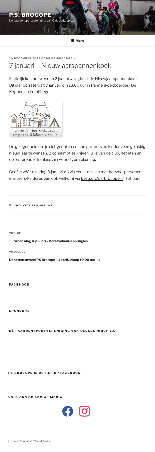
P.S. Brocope (30, 15)
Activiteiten (26, 205)
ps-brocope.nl (64, 58)
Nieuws (46, 205)
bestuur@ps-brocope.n (102, 178)
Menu (77, 40)
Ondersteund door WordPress (29, 441)
